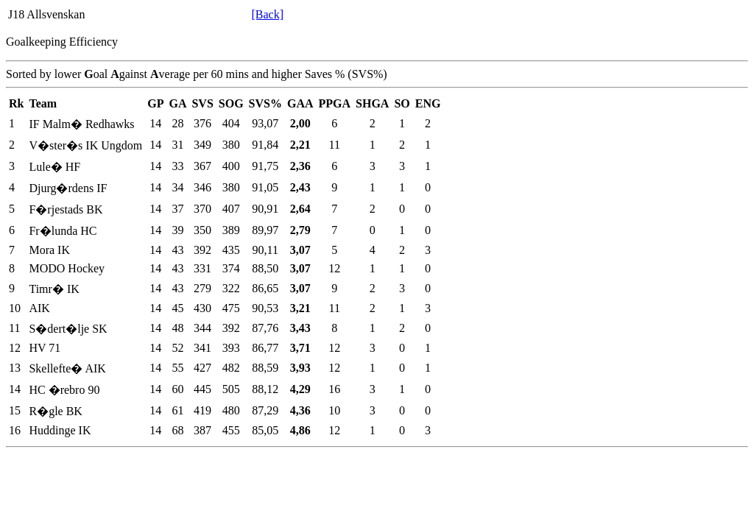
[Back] (267, 14)
